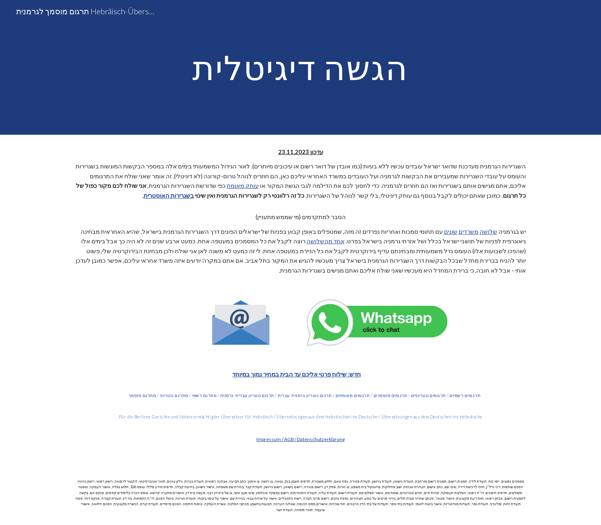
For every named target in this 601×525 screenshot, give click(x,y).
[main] (300, 67)
